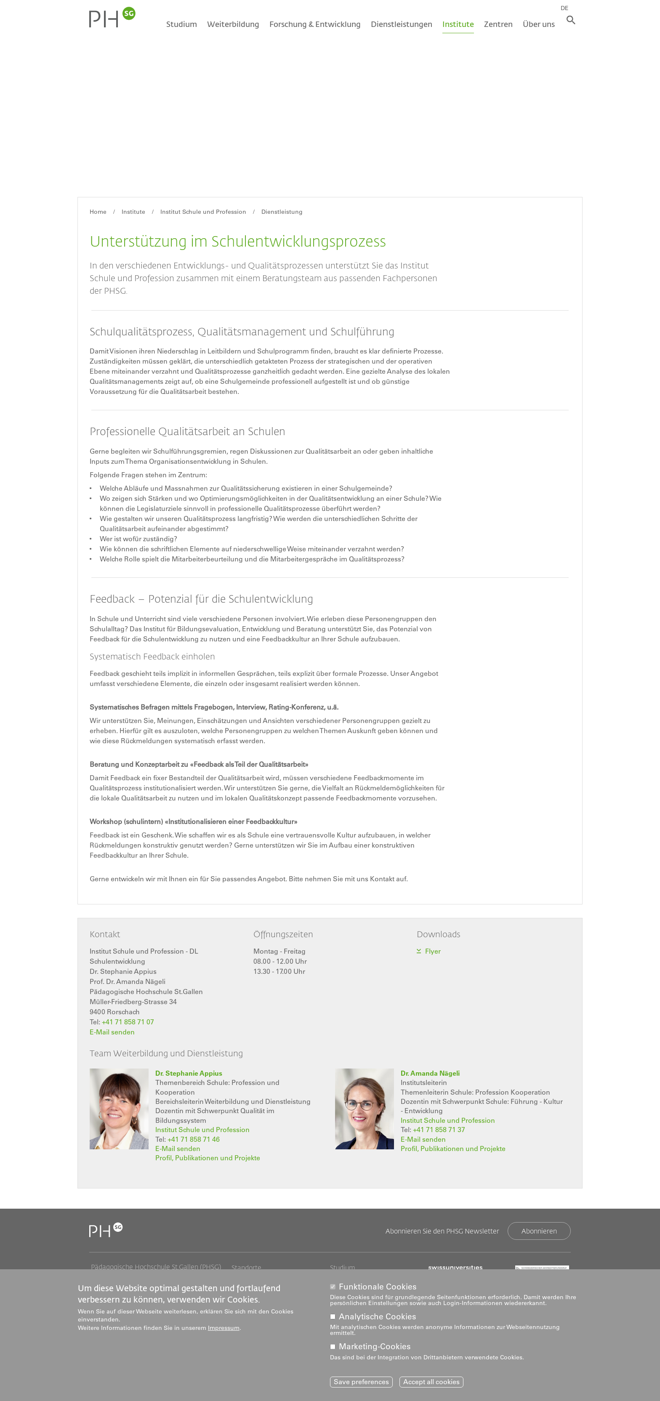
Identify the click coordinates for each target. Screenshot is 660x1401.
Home (98, 211)
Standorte (246, 1267)
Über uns (536, 24)
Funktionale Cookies (378, 1286)
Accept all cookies (431, 1382)
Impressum (224, 1327)
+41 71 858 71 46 (194, 1138)
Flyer (433, 951)
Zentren (495, 24)
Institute (455, 24)
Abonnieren (539, 1230)
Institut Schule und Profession (203, 211)
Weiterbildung (230, 24)
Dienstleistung (282, 211)
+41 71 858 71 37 (439, 1129)
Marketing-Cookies (375, 1346)
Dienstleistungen (398, 24)
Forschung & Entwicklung (312, 24)
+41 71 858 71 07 (128, 1022)
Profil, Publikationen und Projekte (207, 1157)
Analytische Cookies (377, 1317)
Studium (178, 24)
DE (568, 7)
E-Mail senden (112, 1032)
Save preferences (361, 1382)
